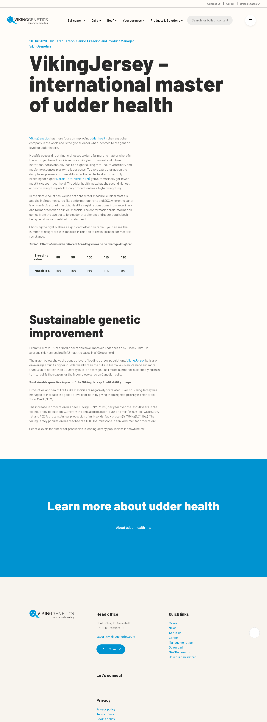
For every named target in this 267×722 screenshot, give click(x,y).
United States (248, 3)
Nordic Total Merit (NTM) (73, 178)
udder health (98, 138)
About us (175, 633)
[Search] (209, 20)
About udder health (133, 527)
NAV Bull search (179, 652)
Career (173, 637)
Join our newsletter (182, 657)
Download (176, 647)
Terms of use (105, 714)
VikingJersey (136, 360)
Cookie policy (105, 719)
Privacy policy (105, 709)
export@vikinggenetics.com (115, 636)
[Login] (238, 20)
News (172, 628)
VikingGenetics (39, 138)
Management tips (181, 642)
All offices (111, 649)
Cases (173, 623)
